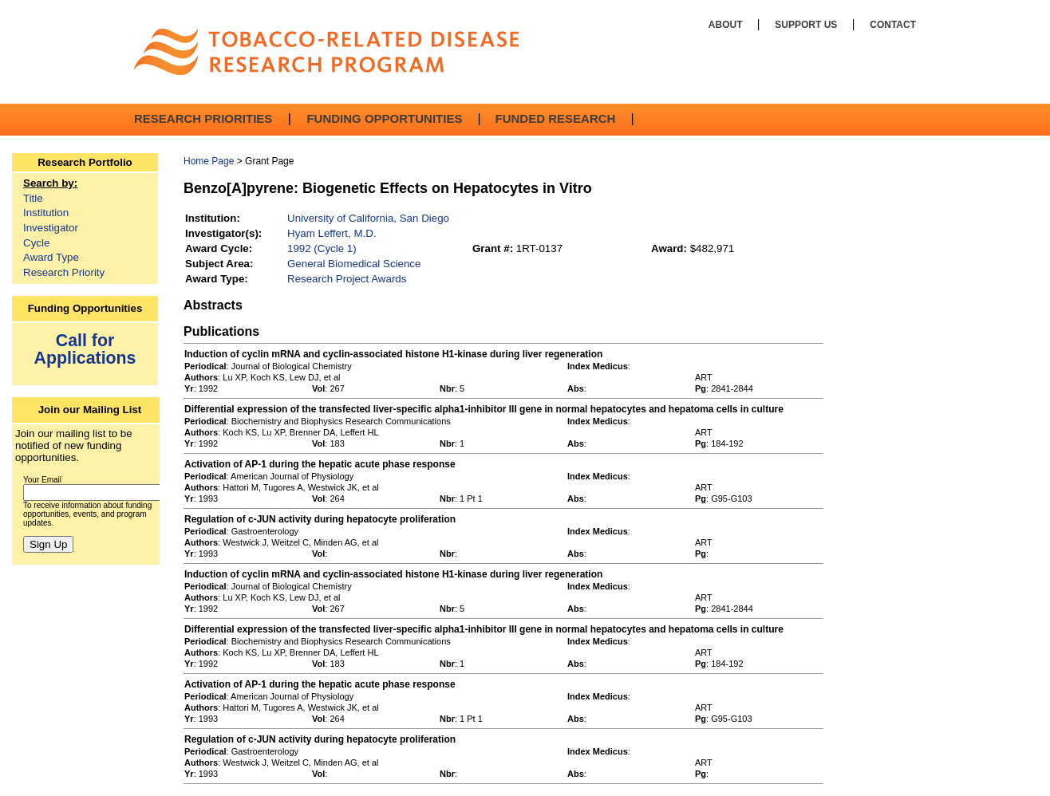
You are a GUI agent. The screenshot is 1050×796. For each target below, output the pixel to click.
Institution (46, 213)
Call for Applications (85, 349)
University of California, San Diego (368, 218)
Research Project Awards (346, 279)
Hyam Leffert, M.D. (332, 233)
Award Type (51, 257)
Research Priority (64, 272)
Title (33, 198)
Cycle (36, 243)
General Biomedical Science (353, 264)
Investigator (50, 228)
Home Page (209, 161)
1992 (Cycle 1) (322, 248)
